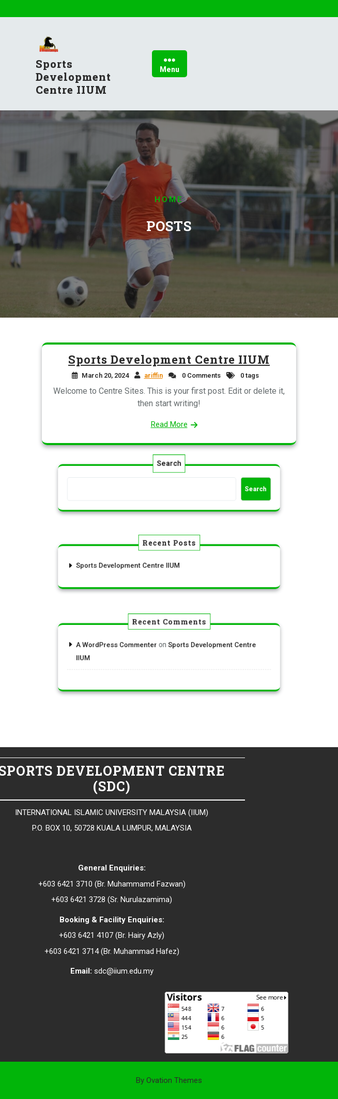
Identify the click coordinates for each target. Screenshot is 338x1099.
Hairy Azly (45, 935)
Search (169, 471)
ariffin (154, 376)
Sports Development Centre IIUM (73, 80)
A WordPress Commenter (133, 649)
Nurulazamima (44, 899)
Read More (169, 424)
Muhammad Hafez (44, 951)
